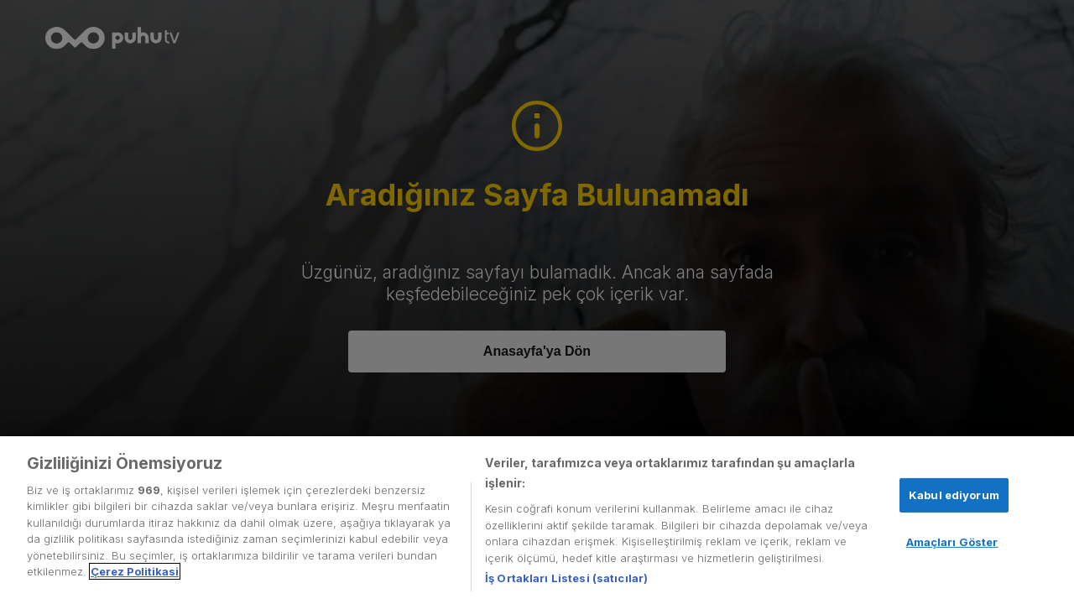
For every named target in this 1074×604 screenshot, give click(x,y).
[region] (537, 520)
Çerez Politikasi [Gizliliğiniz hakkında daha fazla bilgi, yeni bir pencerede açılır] (135, 571)
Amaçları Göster (952, 542)
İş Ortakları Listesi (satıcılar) (566, 578)
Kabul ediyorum (954, 495)
